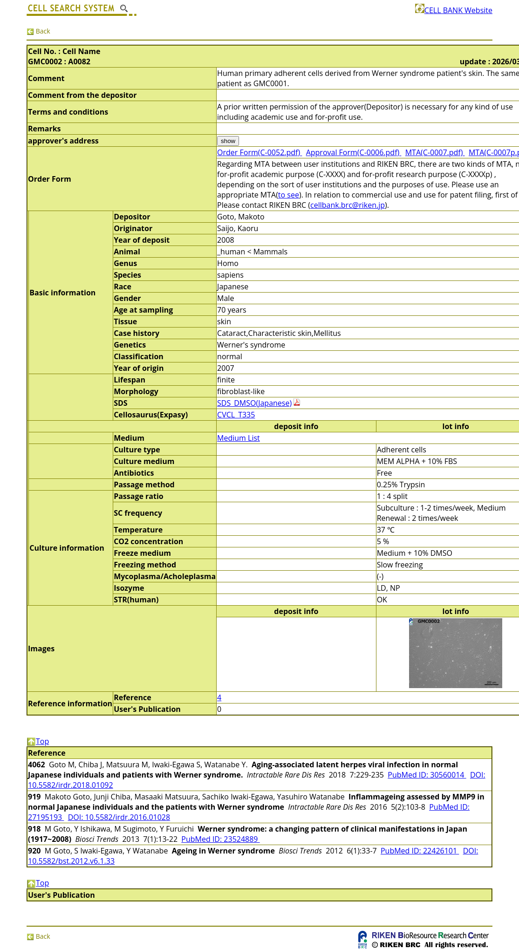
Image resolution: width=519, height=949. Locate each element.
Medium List (238, 438)
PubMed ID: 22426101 (420, 851)
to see (288, 195)
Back (38, 31)
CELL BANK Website (453, 10)
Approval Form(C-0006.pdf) (354, 152)
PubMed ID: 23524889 (220, 839)
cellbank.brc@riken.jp (347, 205)
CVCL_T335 (236, 415)
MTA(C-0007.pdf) (435, 152)
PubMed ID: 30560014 (427, 775)
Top (38, 741)
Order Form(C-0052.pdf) (259, 152)
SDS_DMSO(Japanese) (254, 403)
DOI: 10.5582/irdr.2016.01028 (119, 817)
